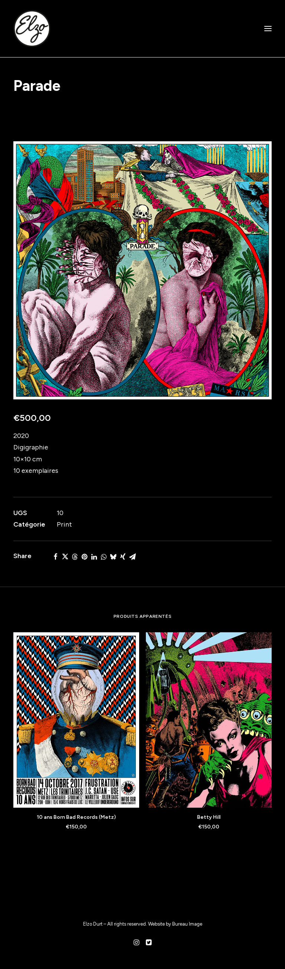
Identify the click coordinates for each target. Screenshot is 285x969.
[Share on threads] (74, 556)
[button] (268, 28)
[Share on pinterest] (84, 556)
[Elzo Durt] (31, 28)
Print (64, 524)
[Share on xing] (122, 556)
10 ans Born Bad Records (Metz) (76, 817)
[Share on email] (132, 556)
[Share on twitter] (64, 556)
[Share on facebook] (55, 556)
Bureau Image (187, 924)
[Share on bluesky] (113, 556)
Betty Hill (208, 817)
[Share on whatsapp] (103, 556)
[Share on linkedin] (93, 556)
